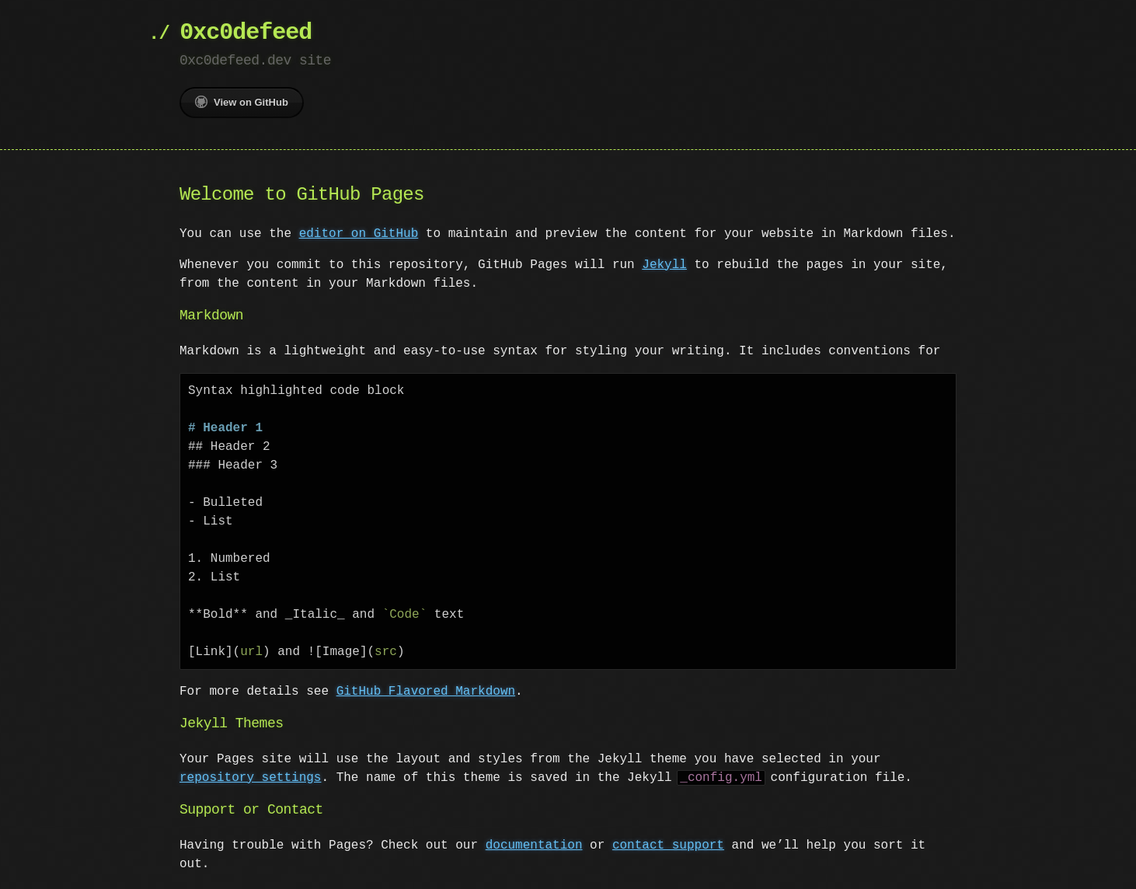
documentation (534, 845)
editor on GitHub (359, 233)
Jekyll (664, 265)
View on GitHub (241, 102)
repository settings (250, 777)
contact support (668, 845)
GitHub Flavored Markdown (425, 691)
